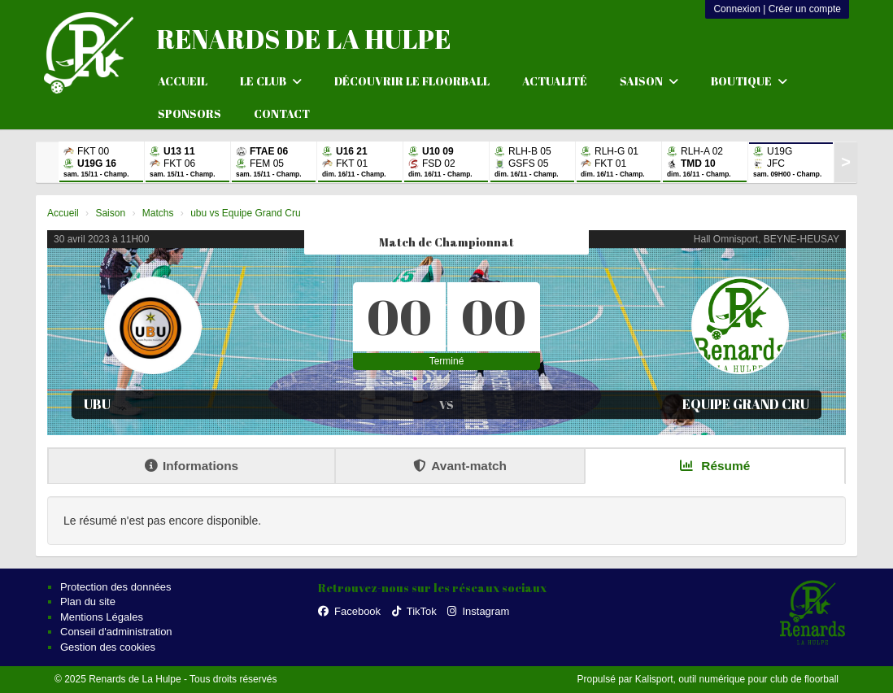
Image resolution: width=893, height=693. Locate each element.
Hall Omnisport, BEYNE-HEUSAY (766, 239)
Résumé (715, 466)
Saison (649, 81)
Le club (271, 81)
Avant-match (460, 466)
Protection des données (116, 587)
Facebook (349, 611)
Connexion (736, 9)
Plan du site (87, 601)
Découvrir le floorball (412, 81)
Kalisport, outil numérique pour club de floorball (737, 679)
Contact (282, 113)
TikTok (414, 611)
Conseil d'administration (116, 631)
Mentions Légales (101, 617)
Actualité (554, 81)
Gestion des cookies (107, 647)
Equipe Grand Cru (745, 404)
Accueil (182, 81)
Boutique (749, 81)
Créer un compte (805, 9)
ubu (97, 404)
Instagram (478, 611)
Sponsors (189, 113)
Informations (191, 466)
